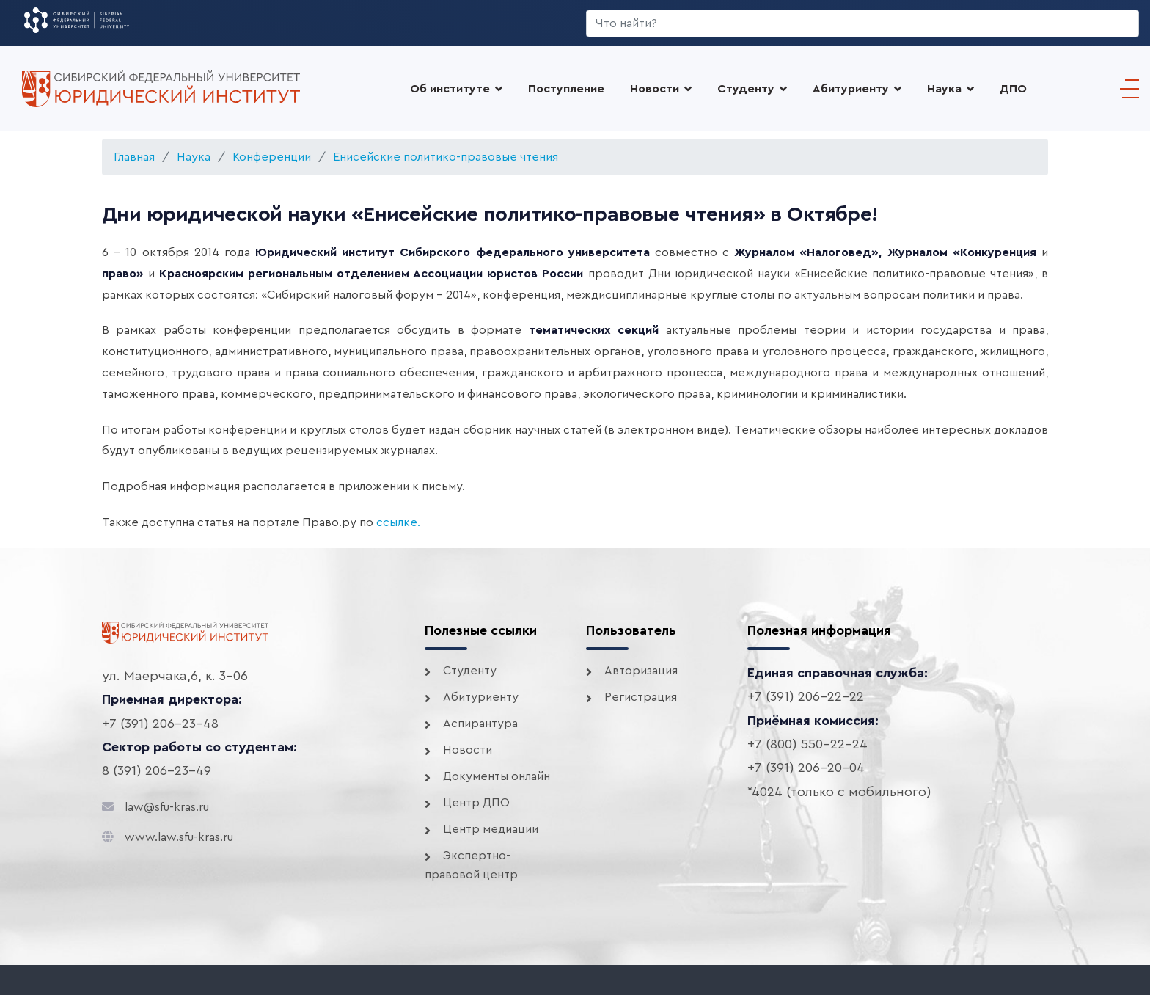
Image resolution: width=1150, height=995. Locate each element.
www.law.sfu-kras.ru (179, 837)
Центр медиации (490, 829)
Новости (654, 89)
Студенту (745, 89)
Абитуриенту (481, 697)
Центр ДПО (476, 803)
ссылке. (398, 522)
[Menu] (1126, 88)
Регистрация (640, 697)
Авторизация (641, 671)
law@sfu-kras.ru (167, 807)
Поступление (566, 89)
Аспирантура (480, 723)
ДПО (1013, 89)
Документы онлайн (496, 776)
